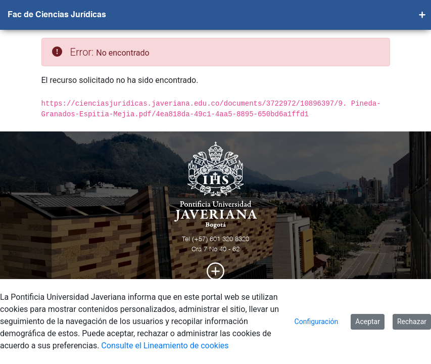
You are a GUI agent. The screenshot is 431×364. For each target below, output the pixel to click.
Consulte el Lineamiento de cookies (164, 345)
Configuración (317, 321)
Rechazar (411, 321)
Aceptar (367, 321)
